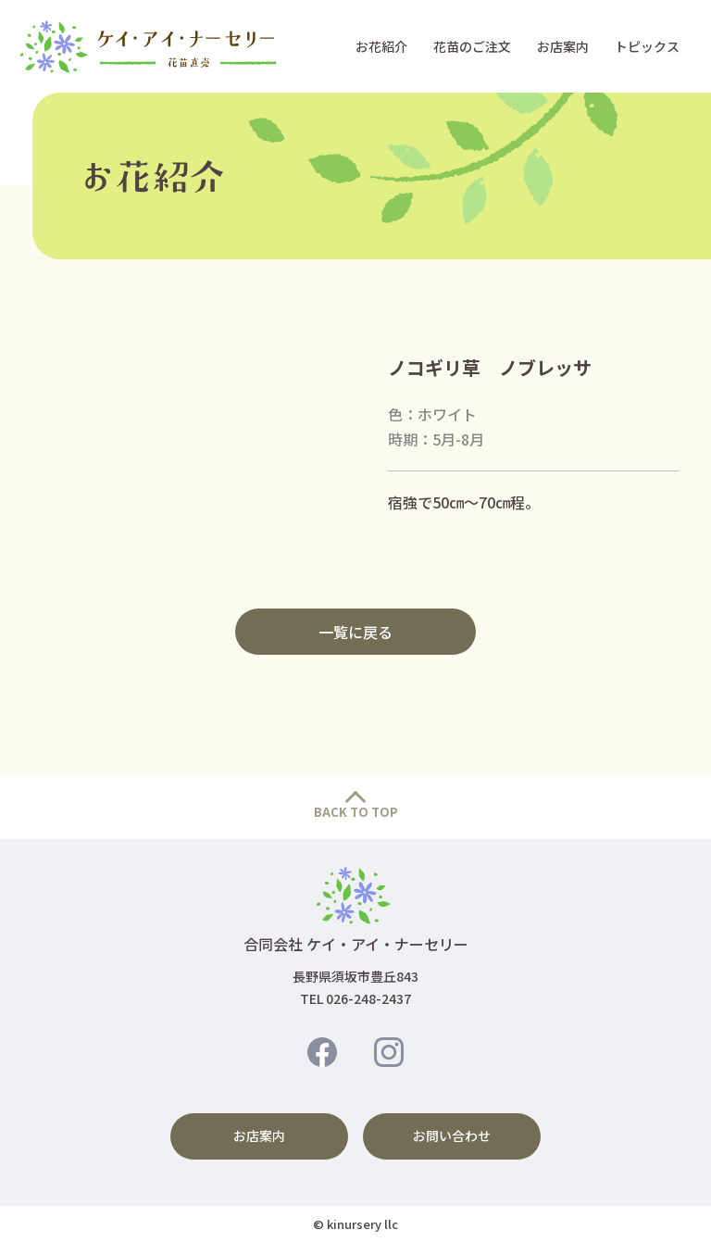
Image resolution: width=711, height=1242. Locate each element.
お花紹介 (381, 46)
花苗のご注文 (472, 46)
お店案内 (563, 46)
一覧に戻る (355, 632)
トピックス (647, 46)
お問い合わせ (452, 1135)
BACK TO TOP (356, 812)
